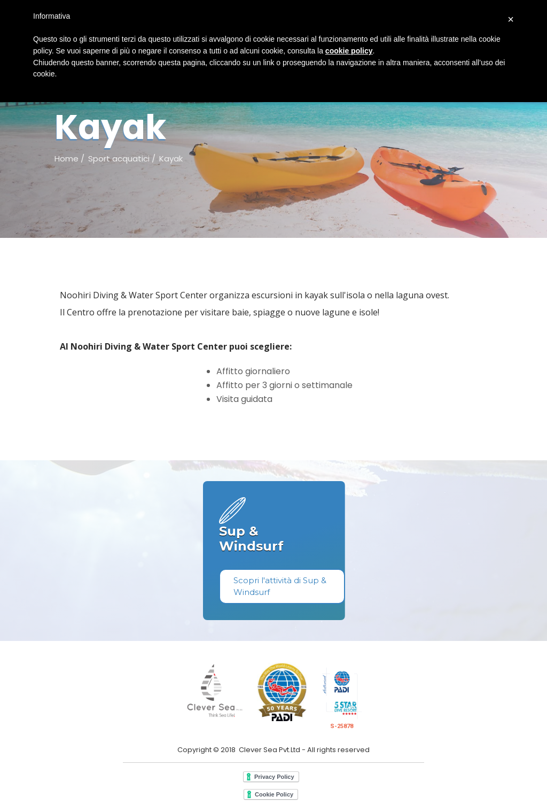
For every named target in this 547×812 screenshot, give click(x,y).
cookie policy (349, 51)
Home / (69, 158)
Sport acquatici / (121, 158)
